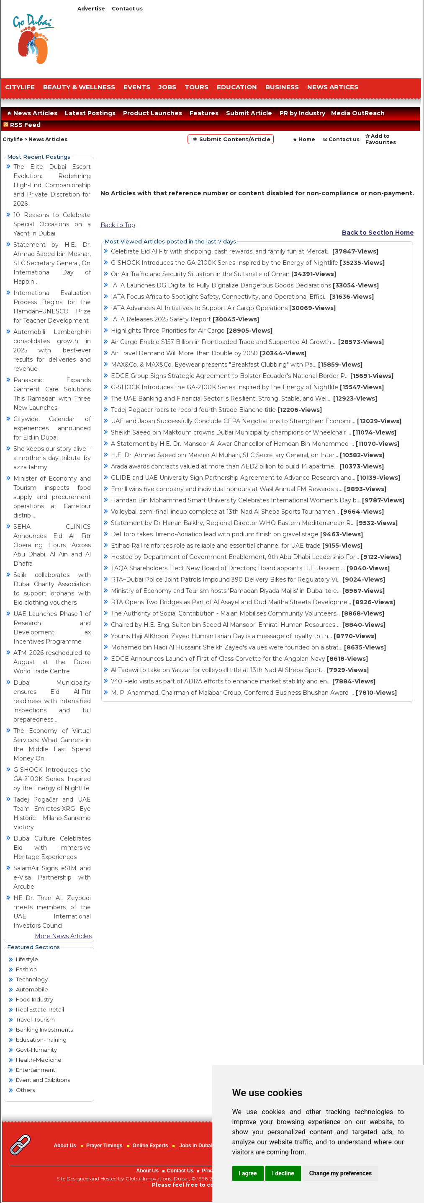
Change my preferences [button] (340, 1173)
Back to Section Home (378, 232)
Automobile (32, 989)
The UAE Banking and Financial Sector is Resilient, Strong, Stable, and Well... (244, 398)
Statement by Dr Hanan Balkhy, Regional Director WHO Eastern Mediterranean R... (254, 523)
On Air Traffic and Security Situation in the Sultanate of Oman (223, 274)
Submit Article (249, 113)
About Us (65, 1146)
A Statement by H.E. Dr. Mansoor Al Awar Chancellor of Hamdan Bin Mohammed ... (255, 444)
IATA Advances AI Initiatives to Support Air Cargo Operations (223, 308)
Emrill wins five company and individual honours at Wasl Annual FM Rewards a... (248, 489)
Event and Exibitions (43, 1079)
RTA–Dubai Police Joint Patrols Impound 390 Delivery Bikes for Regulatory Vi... (248, 579)
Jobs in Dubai (196, 1146)
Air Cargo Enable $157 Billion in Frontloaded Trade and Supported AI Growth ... (247, 342)
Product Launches (152, 113)
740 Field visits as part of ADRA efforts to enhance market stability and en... (243, 681)
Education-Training (41, 1039)
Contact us (127, 8)
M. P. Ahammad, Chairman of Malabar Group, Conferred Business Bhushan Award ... (254, 692)
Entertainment (35, 1069)
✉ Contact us (341, 139)
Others (25, 1090)
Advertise (91, 8)
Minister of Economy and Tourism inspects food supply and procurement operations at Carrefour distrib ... (52, 497)
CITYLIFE (20, 87)
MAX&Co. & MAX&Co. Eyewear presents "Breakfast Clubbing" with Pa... (236, 364)
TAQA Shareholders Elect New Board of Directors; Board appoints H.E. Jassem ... (250, 568)
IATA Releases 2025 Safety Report (185, 319)
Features (204, 113)
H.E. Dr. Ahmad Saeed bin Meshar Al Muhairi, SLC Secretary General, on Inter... (247, 455)
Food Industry (34, 999)
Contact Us (180, 1171)
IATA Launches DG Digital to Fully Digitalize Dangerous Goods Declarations (245, 285)
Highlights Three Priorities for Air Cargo (191, 330)
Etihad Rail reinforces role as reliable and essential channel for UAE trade (236, 545)
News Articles (31, 113)
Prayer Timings (104, 1146)
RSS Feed (23, 125)
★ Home (304, 139)
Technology (32, 979)
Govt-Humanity (36, 1049)
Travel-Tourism (35, 1019)
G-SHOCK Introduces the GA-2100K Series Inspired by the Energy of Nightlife (52, 779)
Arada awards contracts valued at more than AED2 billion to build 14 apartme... (247, 466)
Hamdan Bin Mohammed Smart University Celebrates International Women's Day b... (257, 500)
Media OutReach (358, 113)
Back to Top (117, 225)
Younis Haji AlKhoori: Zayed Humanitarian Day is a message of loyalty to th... (243, 636)
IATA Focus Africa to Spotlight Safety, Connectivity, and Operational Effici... (242, 296)
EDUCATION (237, 87)
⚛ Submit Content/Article (230, 139)
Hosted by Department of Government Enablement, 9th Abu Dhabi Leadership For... (256, 557)
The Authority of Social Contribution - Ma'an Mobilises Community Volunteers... (247, 613)
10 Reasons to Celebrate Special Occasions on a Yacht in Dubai (52, 224)
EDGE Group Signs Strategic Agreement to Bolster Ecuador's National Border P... (252, 376)
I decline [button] (283, 1173)
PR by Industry (302, 113)
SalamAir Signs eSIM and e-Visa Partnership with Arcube (52, 877)
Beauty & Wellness (79, 87)
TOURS (196, 87)
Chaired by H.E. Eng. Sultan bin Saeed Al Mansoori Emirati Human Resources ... (248, 625)
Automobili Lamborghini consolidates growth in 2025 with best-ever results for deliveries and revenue (52, 350)
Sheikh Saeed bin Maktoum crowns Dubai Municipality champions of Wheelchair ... (253, 432)
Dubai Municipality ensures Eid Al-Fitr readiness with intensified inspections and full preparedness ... (52, 701)
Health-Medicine (39, 1059)
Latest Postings (90, 113)
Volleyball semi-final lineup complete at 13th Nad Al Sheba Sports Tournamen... (247, 511)
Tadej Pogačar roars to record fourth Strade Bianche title (216, 410)
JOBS (167, 87)
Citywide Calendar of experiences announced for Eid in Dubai (52, 428)
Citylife (13, 139)
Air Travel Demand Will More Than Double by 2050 (208, 353)
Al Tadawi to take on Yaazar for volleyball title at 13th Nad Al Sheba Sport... (240, 670)
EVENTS (136, 87)
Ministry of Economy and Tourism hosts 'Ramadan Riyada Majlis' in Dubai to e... (248, 591)
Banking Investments (44, 1029)
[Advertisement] (248, 43)
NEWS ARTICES (332, 87)
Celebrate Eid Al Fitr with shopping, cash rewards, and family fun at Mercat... (244, 251)
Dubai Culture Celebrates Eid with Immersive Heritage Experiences (52, 848)
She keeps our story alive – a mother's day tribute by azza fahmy (52, 458)
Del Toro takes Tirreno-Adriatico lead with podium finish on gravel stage (237, 534)
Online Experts (150, 1146)
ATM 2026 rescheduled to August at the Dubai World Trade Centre (52, 662)
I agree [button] (248, 1173)
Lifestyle (27, 959)
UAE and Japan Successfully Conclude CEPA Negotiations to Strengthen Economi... (256, 421)
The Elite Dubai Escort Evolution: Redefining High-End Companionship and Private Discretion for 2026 (52, 185)
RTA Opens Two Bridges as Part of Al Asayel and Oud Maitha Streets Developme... (253, 602)
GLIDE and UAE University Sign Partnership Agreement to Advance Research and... (255, 477)
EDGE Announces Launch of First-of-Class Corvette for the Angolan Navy (239, 658)
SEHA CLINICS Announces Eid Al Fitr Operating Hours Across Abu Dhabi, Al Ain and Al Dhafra (52, 545)
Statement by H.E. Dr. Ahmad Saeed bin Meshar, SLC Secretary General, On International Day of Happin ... (52, 263)
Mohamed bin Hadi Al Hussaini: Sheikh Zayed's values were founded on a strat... (248, 647)
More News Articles (63, 936)
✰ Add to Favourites (380, 139)
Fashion (26, 969)
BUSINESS (282, 87)
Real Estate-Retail (40, 1009)
